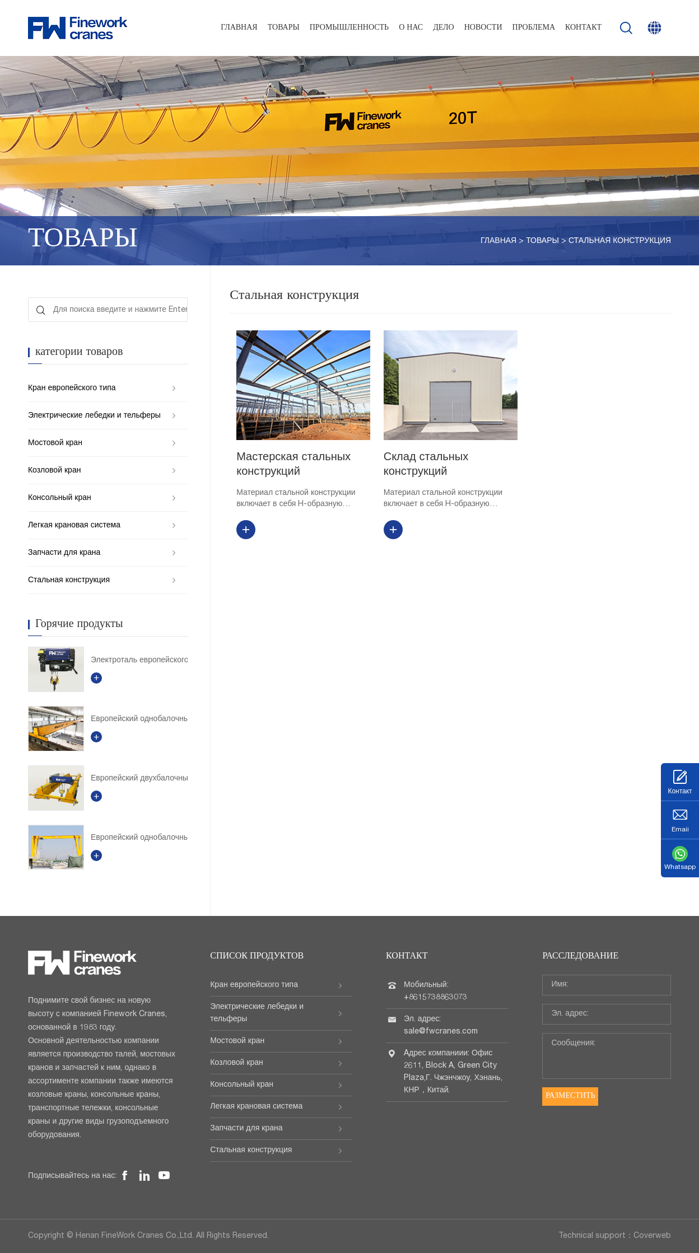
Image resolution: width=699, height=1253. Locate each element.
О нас (411, 28)
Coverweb (652, 1236)
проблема (533, 28)
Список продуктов (257, 956)
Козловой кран (54, 471)
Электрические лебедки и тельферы (94, 416)
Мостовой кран (55, 443)
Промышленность (349, 28)
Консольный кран (59, 498)
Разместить (570, 1096)
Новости (483, 28)
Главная (239, 28)
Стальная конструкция (619, 241)
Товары (284, 28)
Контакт (583, 28)
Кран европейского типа (72, 388)
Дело (443, 28)
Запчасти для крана (64, 553)
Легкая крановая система (74, 526)
